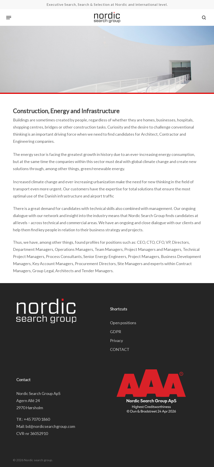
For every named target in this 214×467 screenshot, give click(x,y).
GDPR (115, 331)
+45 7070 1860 (37, 419)
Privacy (116, 340)
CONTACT (119, 349)
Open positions (123, 322)
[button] (8, 17)
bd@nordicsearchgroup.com (50, 426)
